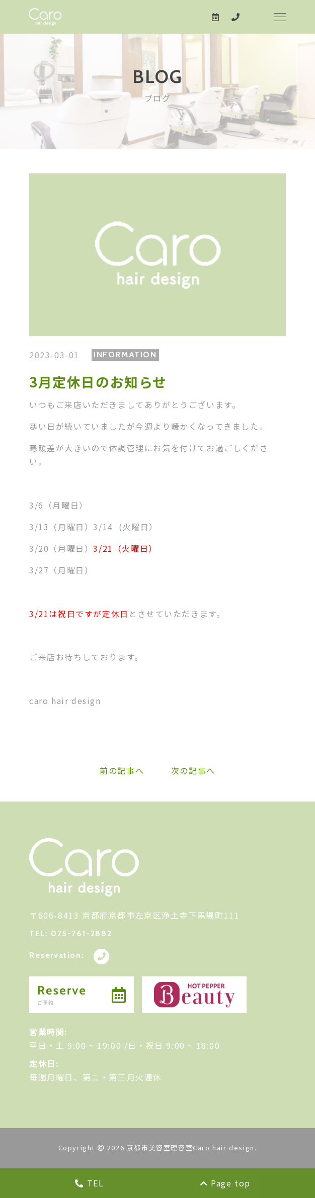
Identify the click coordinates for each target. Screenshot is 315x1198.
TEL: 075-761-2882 (70, 933)
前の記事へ (122, 770)
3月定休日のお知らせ (98, 381)
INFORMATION (125, 354)
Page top (225, 1183)
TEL (89, 1183)
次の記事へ (193, 770)
